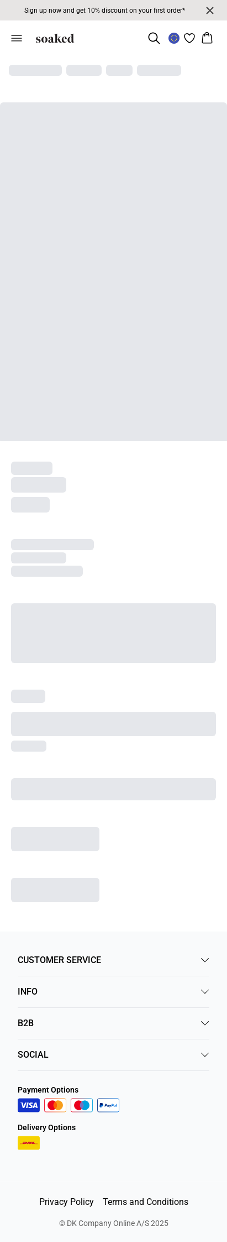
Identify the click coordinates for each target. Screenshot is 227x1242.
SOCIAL (113, 1054)
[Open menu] (16, 38)
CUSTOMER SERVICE (113, 960)
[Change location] (174, 38)
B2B (113, 1023)
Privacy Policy (66, 1202)
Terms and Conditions (145, 1202)
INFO (113, 991)
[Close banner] (210, 10)
